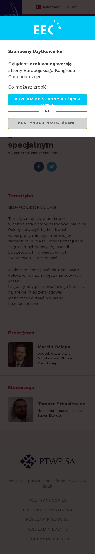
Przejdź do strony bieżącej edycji (47, 101)
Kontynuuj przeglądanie (47, 122)
